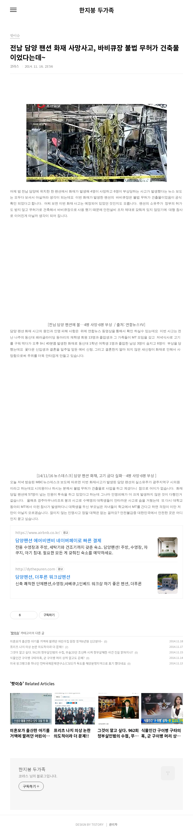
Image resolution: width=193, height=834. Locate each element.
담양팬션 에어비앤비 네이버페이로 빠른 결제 (58, 540)
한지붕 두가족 (96, 10)
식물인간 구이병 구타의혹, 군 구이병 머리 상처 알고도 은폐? (47, 658)
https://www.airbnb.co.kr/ (37, 532)
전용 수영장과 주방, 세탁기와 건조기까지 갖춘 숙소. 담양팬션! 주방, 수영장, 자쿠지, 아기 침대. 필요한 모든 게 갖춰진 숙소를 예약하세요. (81, 549)
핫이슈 (15, 633)
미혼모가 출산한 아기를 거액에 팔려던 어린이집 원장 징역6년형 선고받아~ (56, 641)
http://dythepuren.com (35, 569)
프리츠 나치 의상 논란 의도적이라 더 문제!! (37, 647)
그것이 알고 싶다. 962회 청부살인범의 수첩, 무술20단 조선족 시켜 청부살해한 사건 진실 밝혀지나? (71, 652)
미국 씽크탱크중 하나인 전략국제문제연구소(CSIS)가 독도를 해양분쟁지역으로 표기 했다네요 (68, 663)
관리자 (113, 824)
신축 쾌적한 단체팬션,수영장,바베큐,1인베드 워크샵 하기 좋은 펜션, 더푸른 (78, 583)
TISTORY (97, 824)
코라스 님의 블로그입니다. (38, 775)
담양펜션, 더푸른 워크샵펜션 (42, 577)
